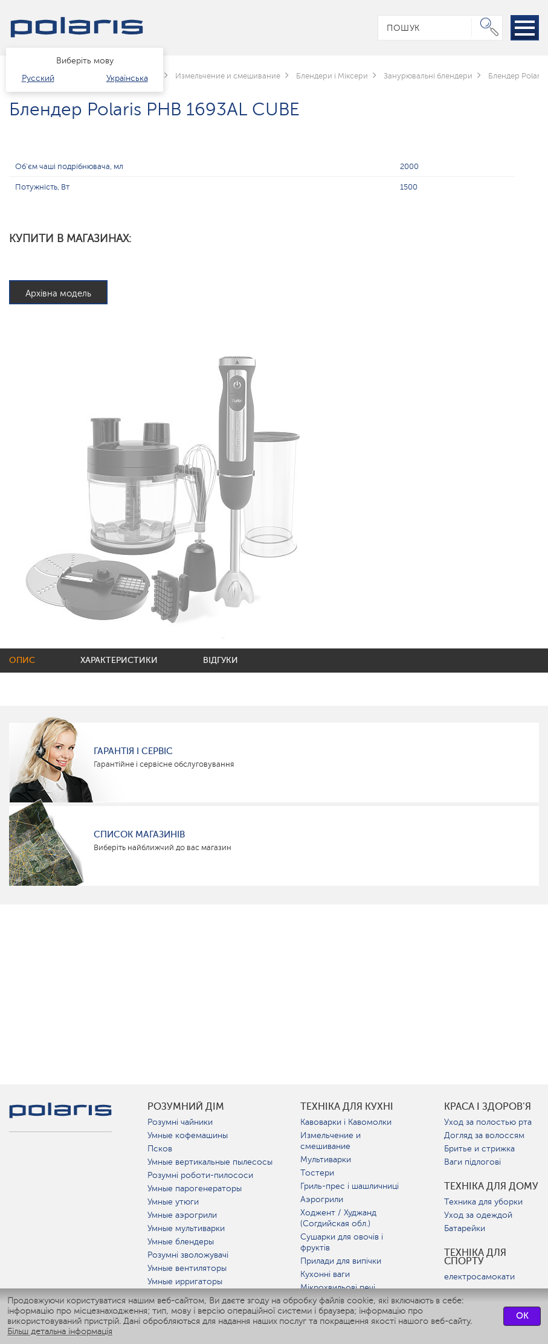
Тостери (317, 1173)
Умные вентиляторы (187, 1268)
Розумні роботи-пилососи (200, 1175)
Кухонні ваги (325, 1274)
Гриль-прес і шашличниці (349, 1186)
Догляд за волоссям (484, 1135)
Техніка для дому (491, 1186)
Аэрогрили (321, 1199)
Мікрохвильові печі (337, 1287)
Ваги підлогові (472, 1162)
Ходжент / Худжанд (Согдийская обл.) (338, 1218)
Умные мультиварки (186, 1228)
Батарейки (464, 1228)
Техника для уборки (483, 1202)
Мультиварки (325, 1159)
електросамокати (479, 1277)
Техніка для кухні (346, 1106)
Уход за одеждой (478, 1215)
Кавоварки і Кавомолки (346, 1122)
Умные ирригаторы (184, 1281)
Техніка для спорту (475, 1257)
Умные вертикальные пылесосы (209, 1162)
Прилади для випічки (340, 1261)
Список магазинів (139, 834)
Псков (159, 1149)
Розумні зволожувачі (187, 1255)
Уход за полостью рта (488, 1122)
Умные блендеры (180, 1242)
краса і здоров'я (487, 1106)
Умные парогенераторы (194, 1188)
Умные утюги (173, 1202)
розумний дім (185, 1106)
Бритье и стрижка (479, 1149)
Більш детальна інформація (59, 1331)
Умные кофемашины (187, 1135)
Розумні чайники (180, 1122)
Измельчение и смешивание (330, 1140)
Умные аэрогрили (182, 1215)
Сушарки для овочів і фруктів (341, 1242)
